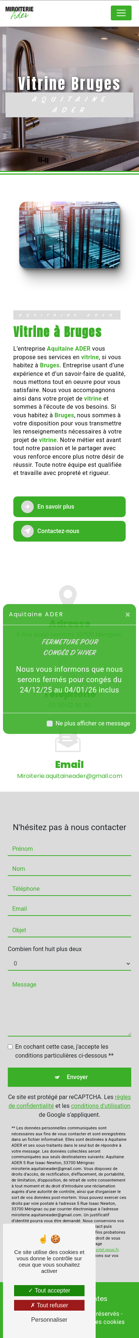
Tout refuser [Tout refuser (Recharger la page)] (49, 1305)
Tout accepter (49, 1290)
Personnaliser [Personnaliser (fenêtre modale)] (49, 1320)
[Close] (127, 614)
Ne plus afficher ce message (93, 723)
